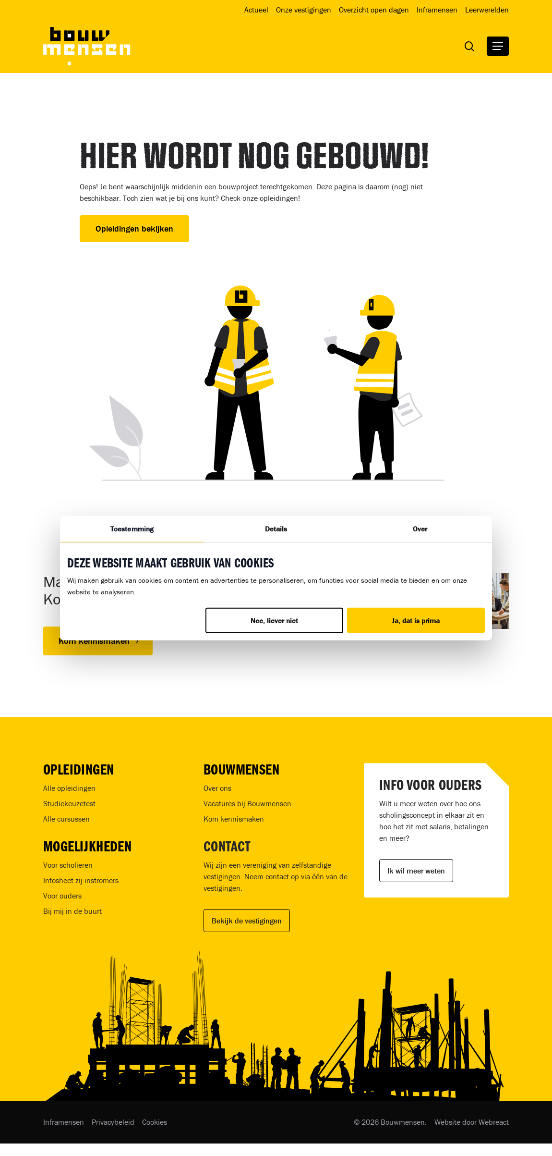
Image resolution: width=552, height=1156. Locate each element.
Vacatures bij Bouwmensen (247, 803)
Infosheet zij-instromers (81, 880)
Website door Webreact (471, 1122)
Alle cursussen (66, 819)
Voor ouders (62, 895)
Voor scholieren (68, 865)
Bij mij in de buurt (72, 911)
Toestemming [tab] (132, 528)
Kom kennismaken (234, 819)
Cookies (154, 1122)
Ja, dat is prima (416, 620)
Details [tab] (276, 528)
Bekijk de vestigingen (247, 920)
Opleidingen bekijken (134, 228)
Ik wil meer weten (416, 870)
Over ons (217, 788)
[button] (498, 46)
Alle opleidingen (69, 788)
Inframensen (63, 1122)
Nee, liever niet (274, 620)
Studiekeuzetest (69, 803)
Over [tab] (420, 528)
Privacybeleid (113, 1122)
